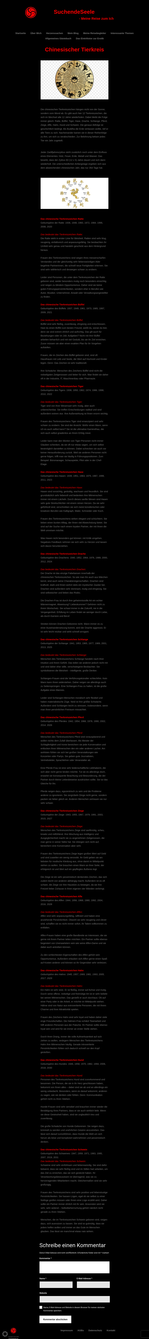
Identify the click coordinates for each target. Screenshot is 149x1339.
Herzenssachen (54, 33)
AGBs (80, 1330)
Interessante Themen (122, 33)
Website (43, 1293)
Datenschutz (95, 1330)
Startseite (20, 33)
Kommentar (45, 1258)
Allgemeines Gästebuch (58, 38)
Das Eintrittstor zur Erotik (90, 38)
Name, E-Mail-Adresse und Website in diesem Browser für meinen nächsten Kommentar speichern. (74, 1309)
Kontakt (111, 1330)
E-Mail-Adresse (84, 1278)
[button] (5, 1334)
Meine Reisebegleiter (94, 33)
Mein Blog (73, 33)
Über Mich (36, 33)
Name (42, 1278)
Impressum (67, 1330)
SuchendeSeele (74, 12)
